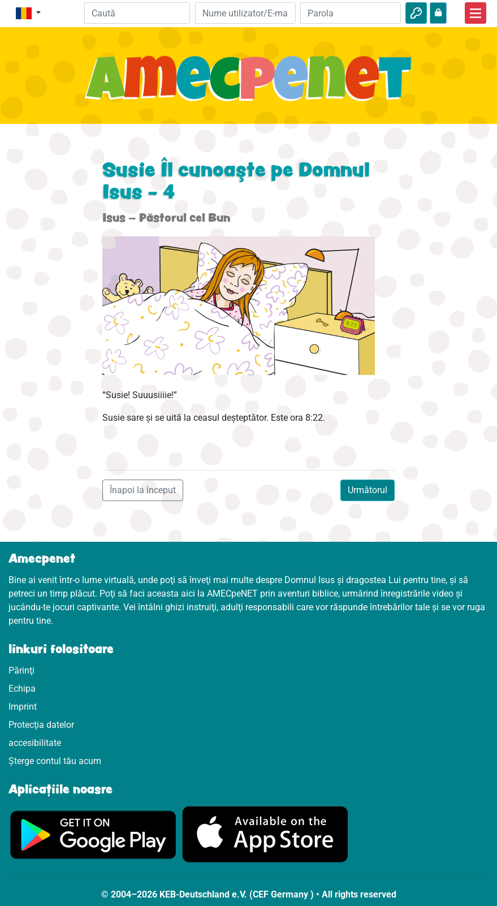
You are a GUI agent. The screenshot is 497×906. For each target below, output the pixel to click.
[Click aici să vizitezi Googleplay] (93, 834)
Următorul (367, 490)
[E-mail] (245, 13)
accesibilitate (34, 742)
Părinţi (21, 670)
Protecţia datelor (41, 724)
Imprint (22, 706)
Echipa (22, 688)
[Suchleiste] (136, 13)
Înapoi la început (143, 490)
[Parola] (350, 13)
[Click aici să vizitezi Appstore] (265, 834)
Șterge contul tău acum (54, 761)
